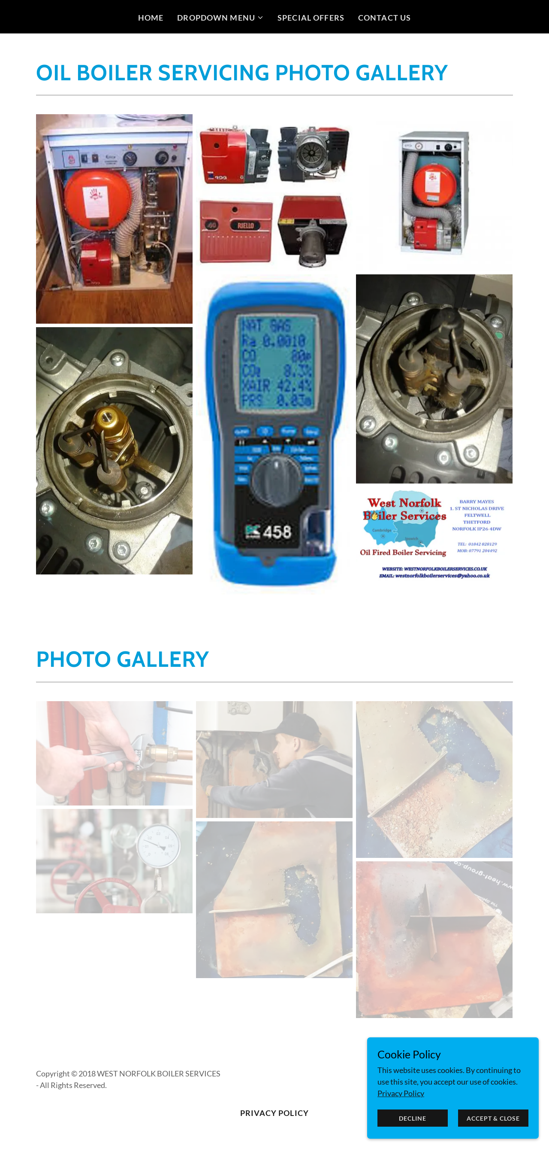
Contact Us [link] (384, 17)
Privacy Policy (400, 1093)
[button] (220, 17)
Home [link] (151, 17)
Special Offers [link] (311, 17)
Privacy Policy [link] (274, 1113)
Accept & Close (493, 1118)
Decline (412, 1118)
